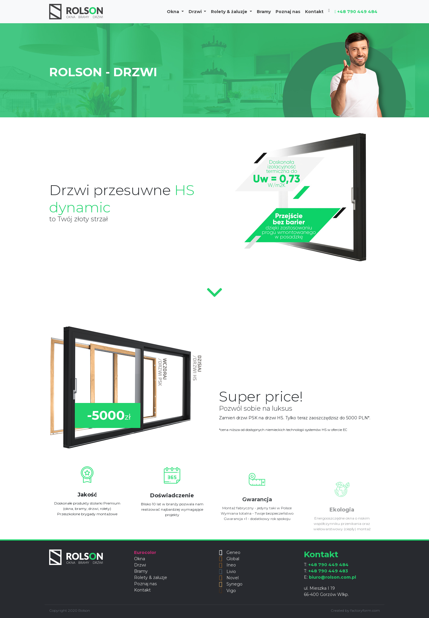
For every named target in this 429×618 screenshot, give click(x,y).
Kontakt (314, 11)
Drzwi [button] (196, 11)
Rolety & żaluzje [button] (229, 11)
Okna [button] (173, 11)
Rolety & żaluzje (150, 577)
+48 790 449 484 (356, 11)
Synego (231, 584)
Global (229, 558)
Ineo (227, 565)
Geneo (229, 552)
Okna (139, 558)
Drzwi (140, 565)
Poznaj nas (288, 11)
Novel (229, 577)
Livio (227, 571)
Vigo (227, 590)
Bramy (264, 11)
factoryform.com (365, 610)
